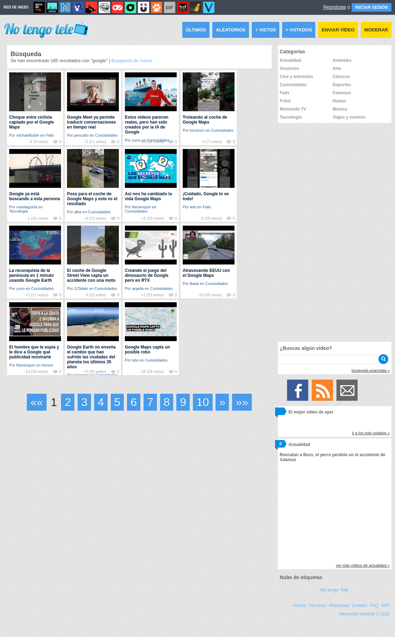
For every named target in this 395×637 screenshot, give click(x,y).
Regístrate (334, 7)
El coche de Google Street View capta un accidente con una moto (91, 275)
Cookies (359, 605)
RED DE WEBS (16, 7)
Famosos (342, 92)
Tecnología (18, 211)
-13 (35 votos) (36, 371)
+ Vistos (265, 29)
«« (36, 402)
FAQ (374, 605)
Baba (194, 283)
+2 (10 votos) (152, 218)
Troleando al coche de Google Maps (205, 120)
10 (202, 402)
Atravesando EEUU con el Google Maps (206, 273)
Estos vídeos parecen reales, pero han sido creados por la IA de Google (146, 125)
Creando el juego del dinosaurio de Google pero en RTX (146, 275)
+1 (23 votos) (152, 295)
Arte (337, 68)
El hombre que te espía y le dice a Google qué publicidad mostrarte (34, 352)
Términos (317, 605)
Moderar (376, 29)
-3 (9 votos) (38, 141)
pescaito (81, 135)
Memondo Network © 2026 (364, 614)
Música (340, 109)
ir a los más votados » (371, 433)
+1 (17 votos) (36, 295)
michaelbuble (27, 135)
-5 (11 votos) (95, 141)
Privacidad (339, 605)
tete (193, 207)
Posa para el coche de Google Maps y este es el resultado (92, 198)
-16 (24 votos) (152, 371)
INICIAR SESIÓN (371, 7)
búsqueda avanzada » (371, 370)
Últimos (196, 29)
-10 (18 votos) (152, 141)
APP (385, 605)
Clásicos (341, 76)
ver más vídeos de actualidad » (363, 565)
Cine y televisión (296, 76)
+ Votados (299, 29)
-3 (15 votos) (211, 218)
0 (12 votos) (96, 295)
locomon (197, 130)
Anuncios (289, 68)
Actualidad (290, 60)
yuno (20, 288)
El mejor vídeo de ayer (310, 412)
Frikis (285, 101)
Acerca (298, 605)
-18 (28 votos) (210, 295)
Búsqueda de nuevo (131, 60)
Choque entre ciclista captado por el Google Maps (31, 122)
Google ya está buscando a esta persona (34, 196)
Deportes (342, 84)
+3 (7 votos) (211, 141)
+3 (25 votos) (94, 371)
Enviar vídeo (338, 29)
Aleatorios (230, 29)
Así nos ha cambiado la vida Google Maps (148, 196)
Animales (342, 60)
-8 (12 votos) (95, 218)
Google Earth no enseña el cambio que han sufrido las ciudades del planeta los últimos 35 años (91, 357)
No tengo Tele (334, 590)
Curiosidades (106, 135)
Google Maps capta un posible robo (147, 350)
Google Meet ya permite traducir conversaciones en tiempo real (91, 122)
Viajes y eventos (349, 117)
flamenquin (141, 207)
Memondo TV (293, 109)
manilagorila (26, 207)
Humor (47, 365)
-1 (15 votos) (37, 218)
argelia (138, 288)
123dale (81, 288)
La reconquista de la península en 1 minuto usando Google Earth (31, 275)
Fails (49, 135)
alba (77, 212)
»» (242, 402)
